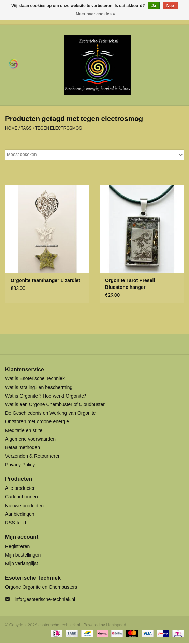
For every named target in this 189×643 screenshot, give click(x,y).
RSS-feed (15, 523)
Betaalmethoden (22, 447)
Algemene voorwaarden (30, 439)
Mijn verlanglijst (21, 563)
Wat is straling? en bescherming (38, 387)
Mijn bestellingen (23, 555)
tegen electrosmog (58, 128)
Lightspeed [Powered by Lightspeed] (116, 625)
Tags (26, 128)
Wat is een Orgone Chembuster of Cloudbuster (55, 404)
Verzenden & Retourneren (33, 456)
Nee (170, 5)
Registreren (17, 546)
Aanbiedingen (19, 514)
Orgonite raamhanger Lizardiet (45, 280)
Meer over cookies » (95, 14)
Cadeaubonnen (21, 497)
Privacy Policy (20, 464)
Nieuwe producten (24, 505)
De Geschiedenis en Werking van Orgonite (50, 413)
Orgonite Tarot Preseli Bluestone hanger (130, 284)
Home (11, 128)
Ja (153, 5)
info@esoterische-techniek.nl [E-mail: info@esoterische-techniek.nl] (45, 599)
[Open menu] (13, 63)
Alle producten (20, 488)
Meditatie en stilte (23, 430)
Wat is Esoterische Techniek (35, 378)
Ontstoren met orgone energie (37, 421)
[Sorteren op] (94, 154)
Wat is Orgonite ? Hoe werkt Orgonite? (45, 396)
